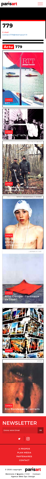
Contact (24, 460)
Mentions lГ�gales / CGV (18, 474)
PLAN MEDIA (24, 452)
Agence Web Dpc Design (23, 476)
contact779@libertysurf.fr (14, 35)
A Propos (24, 448)
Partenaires (24, 456)
